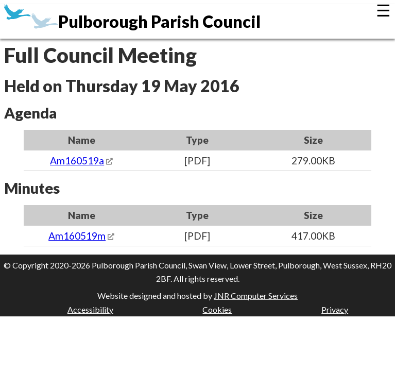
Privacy (334, 309)
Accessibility (90, 309)
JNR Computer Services (256, 295)
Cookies (217, 309)
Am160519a (77, 160)
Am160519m (77, 236)
